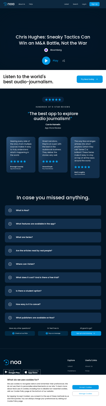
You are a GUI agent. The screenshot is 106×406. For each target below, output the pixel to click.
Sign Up (95, 4)
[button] (49, 210)
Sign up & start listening (86, 333)
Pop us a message (53, 333)
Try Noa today (90, 79)
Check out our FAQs (20, 333)
